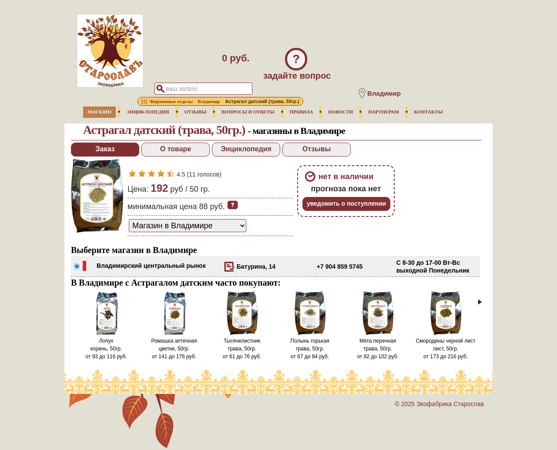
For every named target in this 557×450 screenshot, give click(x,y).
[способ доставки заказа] (187, 225)
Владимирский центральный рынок (151, 265)
